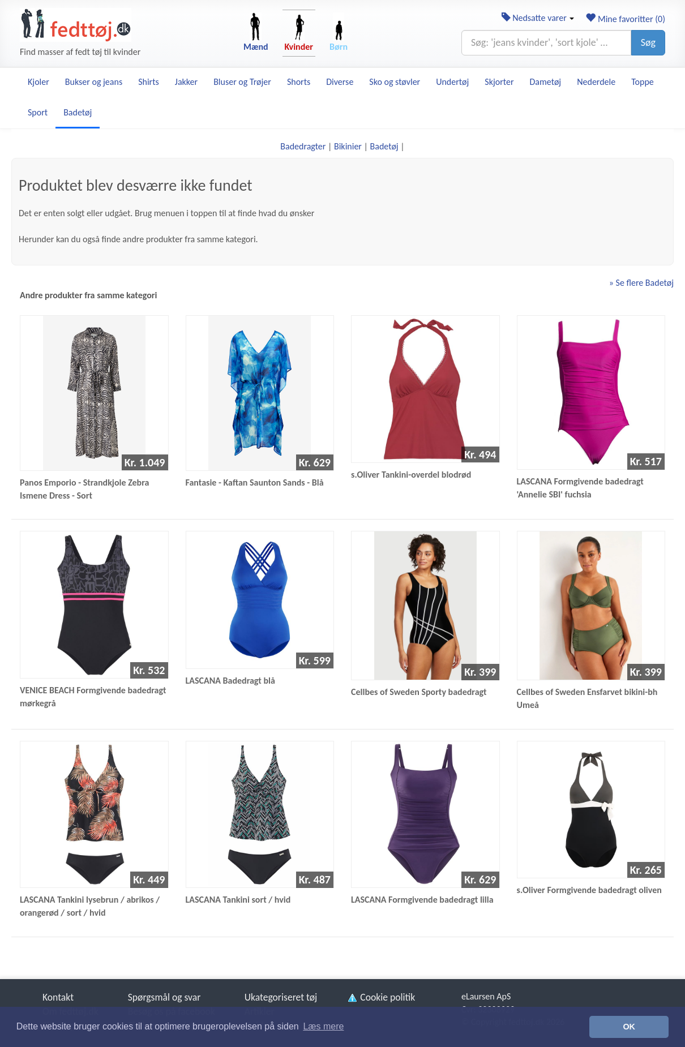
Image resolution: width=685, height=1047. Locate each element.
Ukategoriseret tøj (281, 997)
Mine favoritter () (625, 19)
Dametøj (546, 81)
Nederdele (596, 81)
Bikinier (348, 146)
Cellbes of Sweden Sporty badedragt (419, 691)
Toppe (642, 81)
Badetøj (77, 112)
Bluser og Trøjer (242, 81)
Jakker (186, 81)
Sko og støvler (394, 81)
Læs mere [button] (323, 1026)
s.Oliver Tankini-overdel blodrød (411, 474)
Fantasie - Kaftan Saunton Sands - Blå (255, 482)
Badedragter (303, 146)
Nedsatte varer (538, 17)
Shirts (148, 81)
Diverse (339, 81)
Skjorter (499, 81)
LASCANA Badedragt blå (230, 680)
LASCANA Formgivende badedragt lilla (422, 899)
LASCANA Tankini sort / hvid (238, 899)
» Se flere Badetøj (641, 282)
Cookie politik (380, 997)
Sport (38, 112)
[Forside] (75, 25)
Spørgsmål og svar (164, 997)
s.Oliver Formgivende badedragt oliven (589, 890)
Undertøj (452, 81)
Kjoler (38, 81)
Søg (648, 42)
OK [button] (629, 1026)
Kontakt (58, 997)
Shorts (298, 81)
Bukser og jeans (93, 81)
